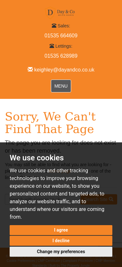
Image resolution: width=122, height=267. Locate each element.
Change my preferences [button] (61, 251)
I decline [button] (61, 240)
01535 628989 (60, 56)
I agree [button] (61, 230)
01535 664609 (60, 35)
